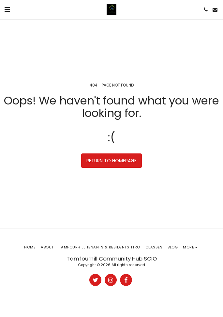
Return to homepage (111, 160)
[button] (7, 9)
